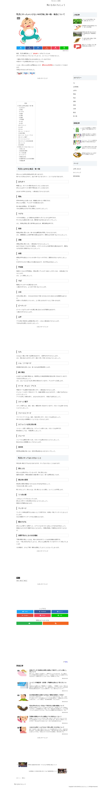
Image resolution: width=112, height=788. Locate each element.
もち (21, 129)
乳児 (22, 580)
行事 (74, 108)
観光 (74, 112)
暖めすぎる (23, 156)
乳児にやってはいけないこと (26, 147)
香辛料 (22, 145)
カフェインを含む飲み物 (26, 141)
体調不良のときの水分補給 (27, 158)
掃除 (74, 101)
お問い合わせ (77, 169)
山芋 (21, 127)
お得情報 (75, 86)
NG (18, 580)
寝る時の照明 (23, 150)
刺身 (21, 113)
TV (74, 83)
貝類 (21, 115)
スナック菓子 (23, 137)
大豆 (21, 123)
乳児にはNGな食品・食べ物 (26, 105)
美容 (74, 105)
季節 (74, 94)
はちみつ (22, 107)
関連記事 (22, 160)
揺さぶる (22, 148)
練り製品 (22, 133)
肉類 (21, 117)
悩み (19, 577)
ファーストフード (25, 139)
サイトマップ (77, 172)
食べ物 (75, 116)
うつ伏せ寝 (23, 152)
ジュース (22, 143)
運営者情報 (76, 176)
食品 (26, 580)
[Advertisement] (42, 89)
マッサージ (23, 154)
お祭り (75, 90)
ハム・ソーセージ (25, 131)
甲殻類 (22, 119)
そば (21, 121)
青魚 (21, 109)
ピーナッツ (23, 125)
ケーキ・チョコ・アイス (26, 135)
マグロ (22, 111)
